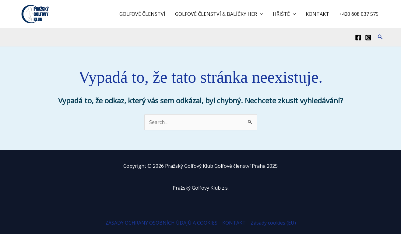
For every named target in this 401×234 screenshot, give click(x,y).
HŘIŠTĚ (284, 14)
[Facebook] (358, 37)
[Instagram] (368, 37)
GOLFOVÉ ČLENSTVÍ (142, 14)
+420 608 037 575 (358, 14)
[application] (260, 14)
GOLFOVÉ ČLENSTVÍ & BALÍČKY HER (219, 14)
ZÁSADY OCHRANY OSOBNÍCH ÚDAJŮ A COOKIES (161, 222)
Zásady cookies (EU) (273, 222)
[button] (380, 37)
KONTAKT (317, 14)
